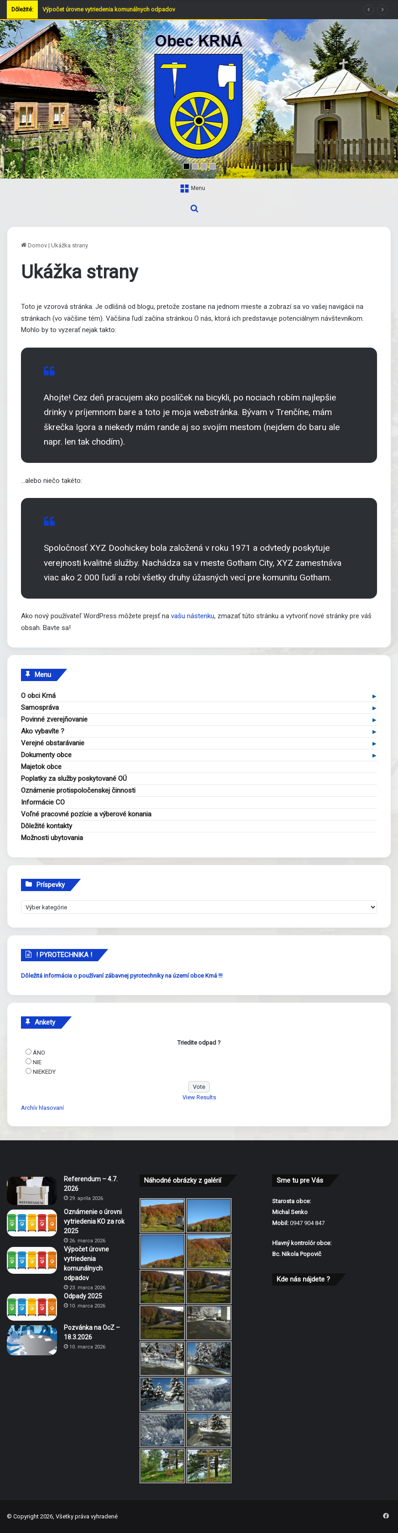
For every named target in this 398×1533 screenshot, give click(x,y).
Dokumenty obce (46, 755)
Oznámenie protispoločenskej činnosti (78, 790)
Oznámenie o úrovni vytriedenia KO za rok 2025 (94, 1221)
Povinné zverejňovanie (54, 719)
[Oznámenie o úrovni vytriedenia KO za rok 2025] (32, 1223)
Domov (34, 245)
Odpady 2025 (83, 1296)
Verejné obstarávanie (52, 743)
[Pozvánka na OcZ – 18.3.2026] (32, 1340)
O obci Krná (38, 696)
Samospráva (40, 707)
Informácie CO (43, 802)
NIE (37, 1062)
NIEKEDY (44, 1071)
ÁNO (39, 1052)
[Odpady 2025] (32, 1307)
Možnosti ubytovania (52, 838)
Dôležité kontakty (46, 826)
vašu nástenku (192, 616)
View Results (199, 1097)
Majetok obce (41, 767)
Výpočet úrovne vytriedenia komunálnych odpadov (108, 9)
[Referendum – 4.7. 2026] (32, 1191)
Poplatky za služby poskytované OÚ (74, 778)
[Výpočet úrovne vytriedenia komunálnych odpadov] (32, 1260)
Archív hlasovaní (42, 1107)
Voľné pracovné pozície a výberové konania (86, 814)
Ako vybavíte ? (42, 731)
